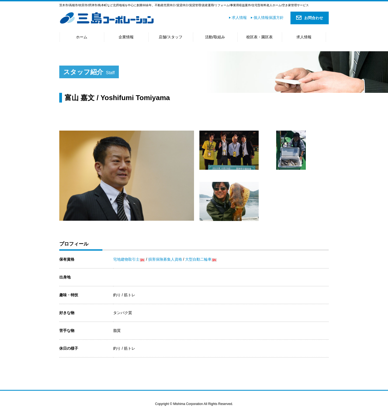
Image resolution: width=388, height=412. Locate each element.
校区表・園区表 (259, 37)
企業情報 (126, 37)
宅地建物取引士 (126, 259)
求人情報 (239, 17)
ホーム (81, 37)
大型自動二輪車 (198, 259)
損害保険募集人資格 (165, 259)
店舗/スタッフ (170, 37)
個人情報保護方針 (269, 17)
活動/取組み (215, 37)
